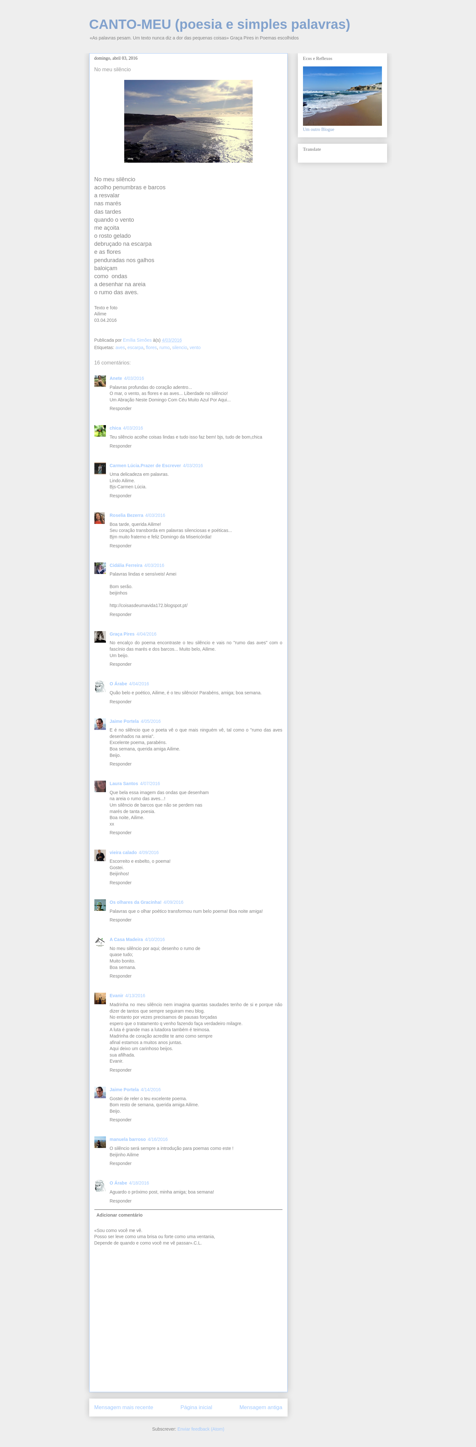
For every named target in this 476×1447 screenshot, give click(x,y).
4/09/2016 (149, 852)
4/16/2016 (158, 1139)
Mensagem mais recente (123, 1407)
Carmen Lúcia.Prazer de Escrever (145, 465)
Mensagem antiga (260, 1407)
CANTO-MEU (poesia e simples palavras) (220, 24)
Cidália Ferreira (126, 565)
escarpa (135, 347)
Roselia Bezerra (126, 515)
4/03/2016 (134, 378)
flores (151, 347)
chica (115, 428)
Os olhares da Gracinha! (136, 902)
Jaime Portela (124, 721)
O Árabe (118, 683)
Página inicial (196, 1407)
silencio (179, 347)
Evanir (117, 995)
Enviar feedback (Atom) (200, 1429)
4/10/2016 (155, 939)
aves (120, 347)
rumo (165, 347)
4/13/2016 (135, 995)
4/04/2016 (146, 634)
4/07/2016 (150, 783)
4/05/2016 (151, 721)
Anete (116, 378)
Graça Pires (122, 634)
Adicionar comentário (120, 1215)
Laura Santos (124, 783)
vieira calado (123, 852)
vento (195, 347)
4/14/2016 (151, 1089)
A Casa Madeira (126, 939)
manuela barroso (128, 1139)
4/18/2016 (139, 1183)
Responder (121, 408)
